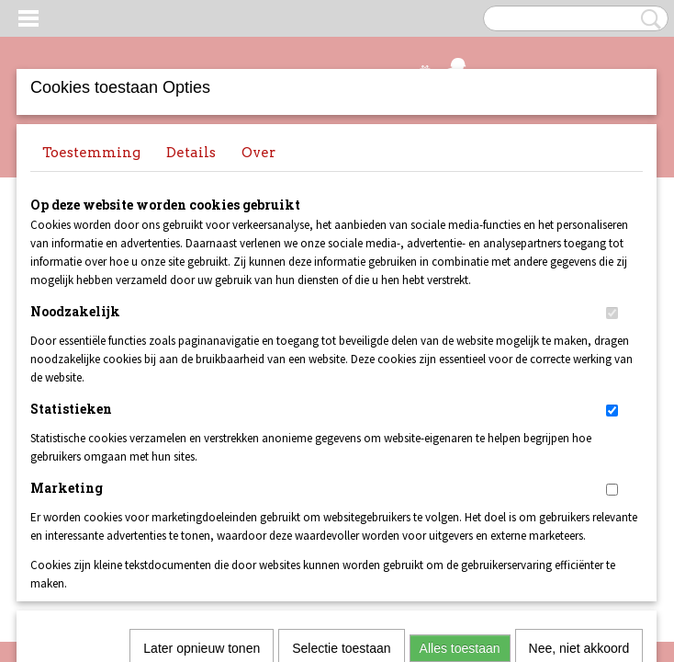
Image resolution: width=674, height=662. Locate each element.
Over (258, 152)
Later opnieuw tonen (201, 396)
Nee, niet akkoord (579, 396)
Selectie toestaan (341, 396)
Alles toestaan (460, 396)
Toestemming (91, 152)
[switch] (612, 313)
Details (191, 152)
